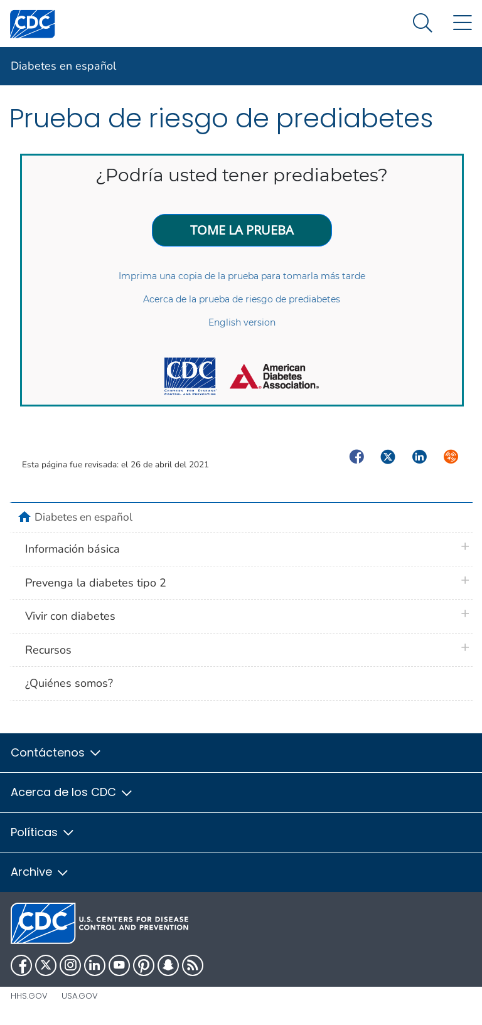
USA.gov (80, 996)
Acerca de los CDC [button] (72, 792)
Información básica (72, 548)
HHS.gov (29, 996)
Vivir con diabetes (70, 616)
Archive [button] (40, 871)
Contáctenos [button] (56, 752)
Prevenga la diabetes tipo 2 (95, 582)
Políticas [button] (43, 832)
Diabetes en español (63, 65)
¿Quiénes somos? (69, 683)
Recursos (48, 649)
